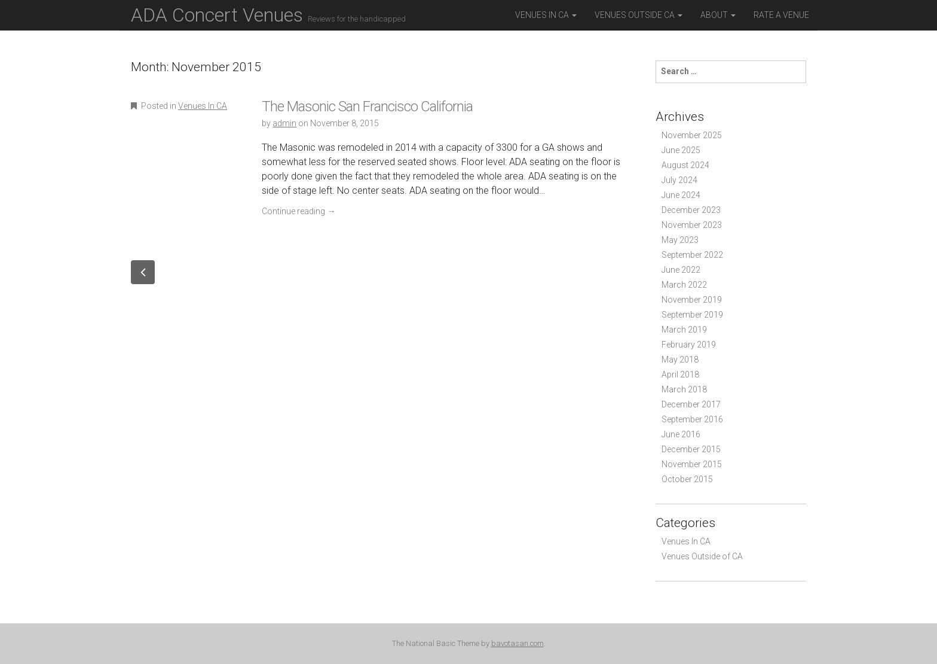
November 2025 (692, 135)
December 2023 (691, 210)
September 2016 (692, 419)
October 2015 (687, 479)
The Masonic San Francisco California (367, 106)
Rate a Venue (781, 15)
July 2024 (679, 180)
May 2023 (680, 240)
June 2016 (681, 434)
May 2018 (680, 359)
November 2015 (692, 464)
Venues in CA (546, 15)
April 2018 (680, 374)
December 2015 (691, 449)
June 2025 (681, 150)
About (718, 15)
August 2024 (685, 165)
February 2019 (689, 344)
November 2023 (692, 225)
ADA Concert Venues (268, 15)
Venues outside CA (638, 15)
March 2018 (684, 389)
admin (284, 123)
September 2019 (692, 314)
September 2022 (692, 255)
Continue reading (298, 211)
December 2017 (691, 404)
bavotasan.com (517, 643)
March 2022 (684, 285)
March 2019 (684, 329)
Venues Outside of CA (702, 556)
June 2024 (681, 195)
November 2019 (692, 299)
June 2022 (681, 270)
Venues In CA (202, 106)
